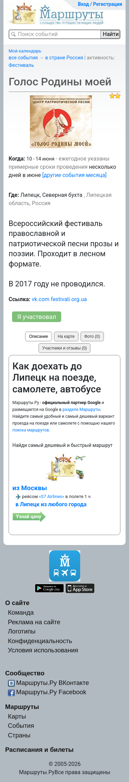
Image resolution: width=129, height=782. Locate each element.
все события (23, 58)
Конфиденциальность (40, 640)
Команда (21, 612)
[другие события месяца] (74, 175)
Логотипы (21, 631)
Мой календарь (25, 51)
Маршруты (22, 706)
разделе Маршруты (81, 409)
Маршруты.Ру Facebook (51, 692)
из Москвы (29, 488)
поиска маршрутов (30, 430)
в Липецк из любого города (51, 504)
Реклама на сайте (34, 622)
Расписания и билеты (39, 749)
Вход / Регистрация (100, 4)
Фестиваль (21, 65)
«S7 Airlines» (51, 496)
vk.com (41, 299)
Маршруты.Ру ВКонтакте (52, 682)
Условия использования (43, 650)
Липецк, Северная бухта (51, 195)
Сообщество (24, 673)
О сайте (17, 602)
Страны (19, 735)
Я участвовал (36, 316)
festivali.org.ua (69, 299)
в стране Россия (64, 58)
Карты (17, 716)
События (21, 725)
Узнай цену (28, 516)
